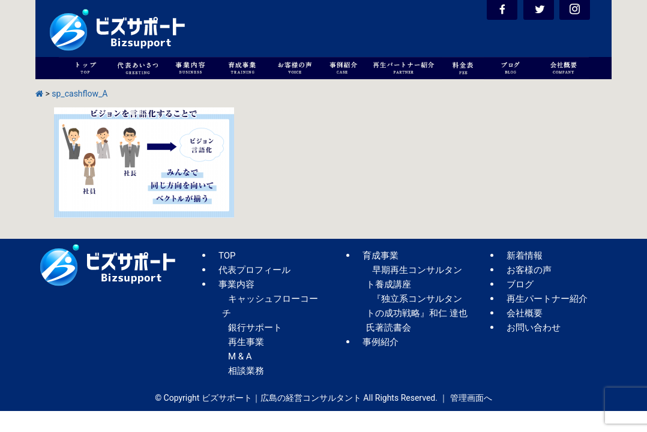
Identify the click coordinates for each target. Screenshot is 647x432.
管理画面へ (471, 398)
